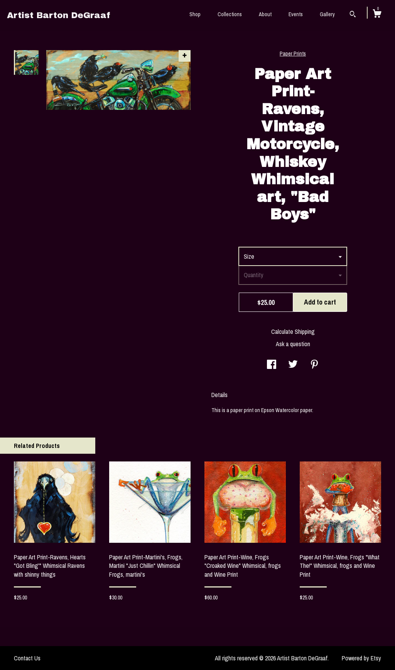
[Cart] (377, 14)
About (265, 14)
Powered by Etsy (361, 658)
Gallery (327, 14)
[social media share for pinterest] (314, 365)
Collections (230, 14)
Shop (195, 14)
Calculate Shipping (293, 331)
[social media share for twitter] (293, 365)
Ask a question (293, 344)
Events (296, 14)
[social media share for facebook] (271, 365)
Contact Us (27, 658)
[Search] (353, 15)
